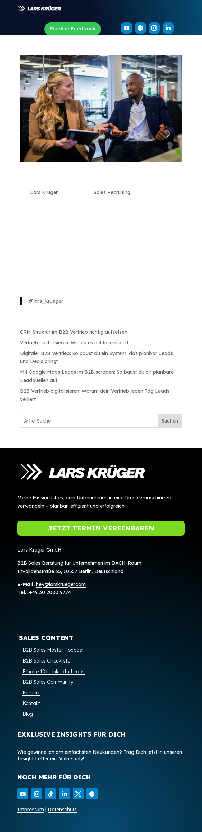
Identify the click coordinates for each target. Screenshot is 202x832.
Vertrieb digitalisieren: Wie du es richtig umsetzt (74, 343)
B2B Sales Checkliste (46, 661)
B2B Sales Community (47, 682)
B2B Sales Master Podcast (53, 650)
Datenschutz (62, 809)
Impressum (30, 809)
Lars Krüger (44, 192)
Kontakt (31, 703)
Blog (27, 714)
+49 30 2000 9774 (50, 592)
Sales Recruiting (112, 192)
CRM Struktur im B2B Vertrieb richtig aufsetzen (73, 332)
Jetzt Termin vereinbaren (101, 528)
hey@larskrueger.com (61, 584)
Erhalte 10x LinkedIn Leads (53, 671)
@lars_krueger (46, 301)
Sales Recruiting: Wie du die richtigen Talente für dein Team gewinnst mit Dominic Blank (94, 179)
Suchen (170, 421)
